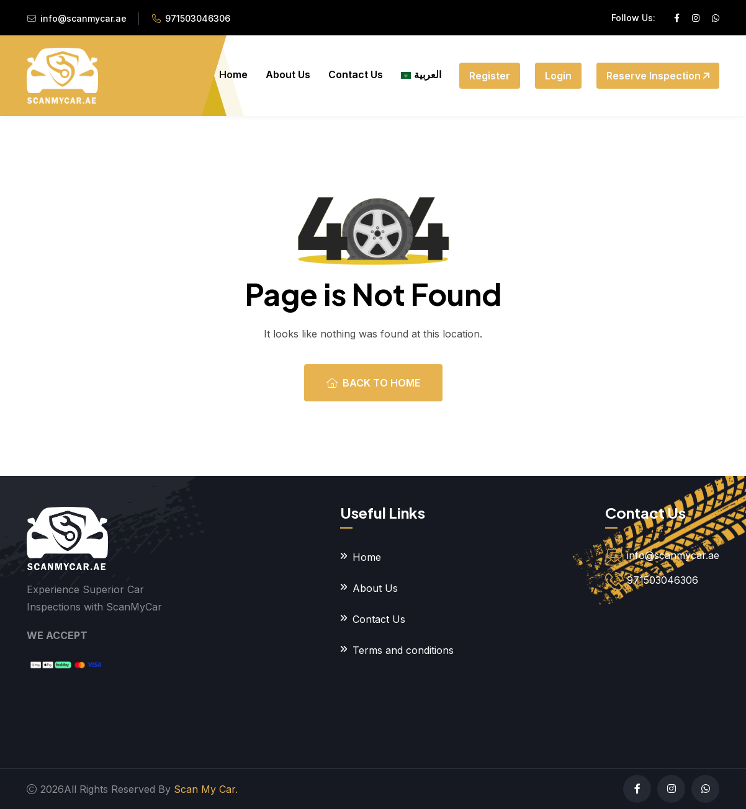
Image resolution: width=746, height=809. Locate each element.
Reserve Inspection (657, 75)
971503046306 (197, 18)
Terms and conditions (403, 650)
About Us (288, 74)
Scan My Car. (206, 789)
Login (558, 75)
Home (233, 74)
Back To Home (373, 383)
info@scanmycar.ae (83, 18)
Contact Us (355, 74)
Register (489, 75)
